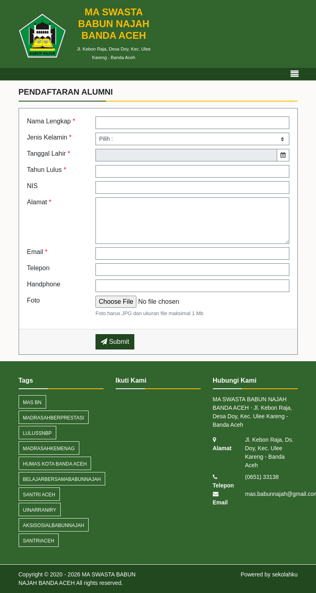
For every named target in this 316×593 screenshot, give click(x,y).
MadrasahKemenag (49, 448)
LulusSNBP (37, 433)
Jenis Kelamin (49, 137)
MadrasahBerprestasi (53, 418)
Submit (115, 341)
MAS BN (32, 402)
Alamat (39, 202)
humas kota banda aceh (55, 464)
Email (37, 251)
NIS (32, 185)
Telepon (38, 268)
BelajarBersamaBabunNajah (62, 479)
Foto (33, 300)
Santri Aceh (39, 495)
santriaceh (38, 541)
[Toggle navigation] (294, 74)
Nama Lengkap (51, 121)
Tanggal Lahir (48, 153)
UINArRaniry (39, 510)
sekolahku (284, 574)
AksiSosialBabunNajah (53, 525)
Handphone (44, 284)
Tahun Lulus (46, 169)
